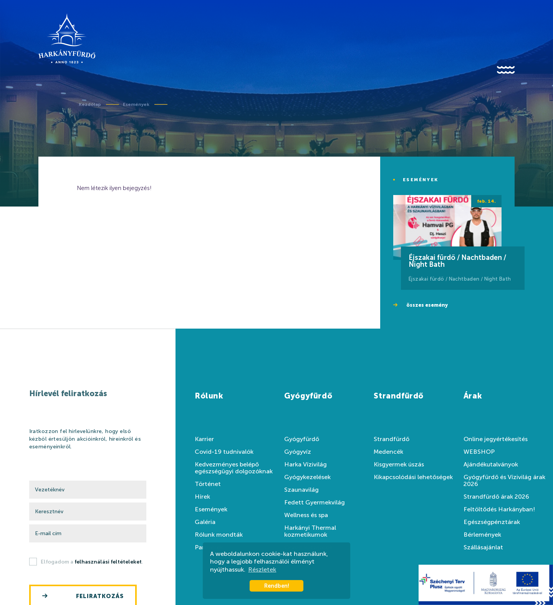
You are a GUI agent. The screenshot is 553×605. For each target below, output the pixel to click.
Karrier (204, 439)
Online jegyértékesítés (496, 439)
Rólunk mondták (219, 534)
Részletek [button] (262, 569)
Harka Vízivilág (305, 464)
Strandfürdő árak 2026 (496, 496)
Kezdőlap (90, 104)
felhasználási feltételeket (108, 562)
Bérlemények (482, 534)
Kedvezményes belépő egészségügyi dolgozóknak (234, 468)
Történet (208, 484)
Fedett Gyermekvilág (314, 502)
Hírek (202, 496)
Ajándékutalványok (491, 464)
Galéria (205, 522)
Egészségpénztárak (492, 522)
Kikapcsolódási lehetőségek (413, 477)
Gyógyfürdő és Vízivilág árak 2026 (504, 481)
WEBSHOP (479, 451)
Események (136, 104)
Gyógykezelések (307, 477)
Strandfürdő (391, 439)
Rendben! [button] (276, 585)
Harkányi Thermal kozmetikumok (310, 531)
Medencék (388, 451)
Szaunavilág (301, 489)
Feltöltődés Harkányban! (499, 509)
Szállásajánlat (483, 547)
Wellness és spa (306, 515)
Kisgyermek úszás (399, 464)
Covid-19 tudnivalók (224, 451)
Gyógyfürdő (301, 439)
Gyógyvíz (297, 451)
